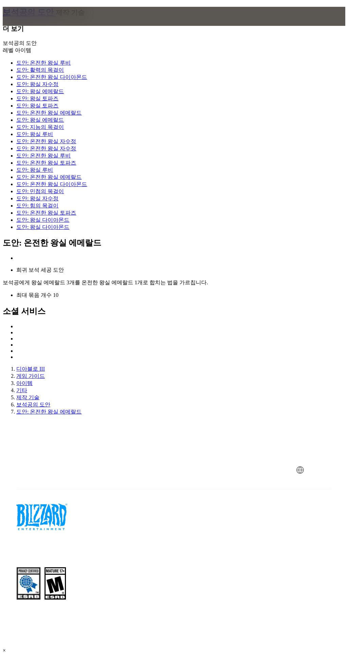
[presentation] (28, 24)
